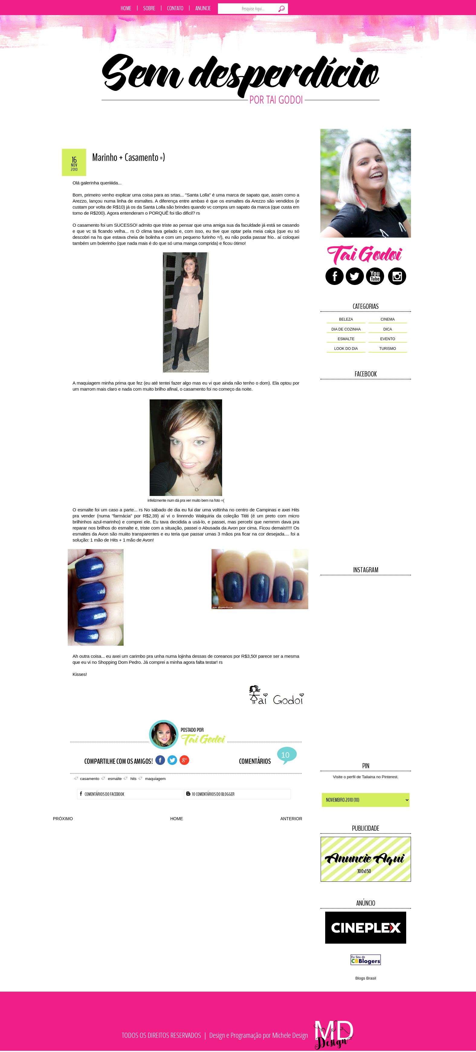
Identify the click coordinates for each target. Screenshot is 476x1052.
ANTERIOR (291, 818)
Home (126, 8)
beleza (346, 319)
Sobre (149, 8)
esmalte (346, 339)
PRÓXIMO (63, 818)
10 (285, 755)
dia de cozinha (346, 329)
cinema (387, 319)
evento (387, 339)
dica (387, 329)
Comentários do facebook (101, 794)
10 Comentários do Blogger (210, 794)
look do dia (346, 349)
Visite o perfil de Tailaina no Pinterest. (365, 777)
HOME (176, 818)
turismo (387, 349)
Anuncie (203, 8)
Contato (175, 8)
